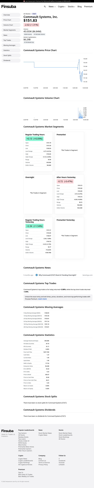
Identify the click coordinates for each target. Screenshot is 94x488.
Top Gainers (22, 433)
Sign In (20, 472)
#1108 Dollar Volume (39, 34)
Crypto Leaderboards (25, 461)
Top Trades (7, 40)
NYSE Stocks (22, 443)
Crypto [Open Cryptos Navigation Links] (61, 6)
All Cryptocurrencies (25, 465)
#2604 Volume (28, 34)
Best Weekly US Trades (26, 476)
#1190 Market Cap (29, 42)
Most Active (22, 445)
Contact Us (42, 461)
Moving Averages (9, 45)
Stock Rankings (64, 437)
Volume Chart (8, 25)
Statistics (6, 50)
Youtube (61, 463)
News (5, 35)
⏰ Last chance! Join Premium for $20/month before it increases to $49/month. (47, 1)
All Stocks (21, 435)
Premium (88, 6)
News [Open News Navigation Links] (52, 6)
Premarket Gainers (24, 449)
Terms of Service (44, 463)
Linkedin (62, 465)
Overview (6, 15)
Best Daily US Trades (25, 475)
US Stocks (27, 14)
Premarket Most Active (26, 447)
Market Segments (9, 30)
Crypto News (43, 435)
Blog (80, 6)
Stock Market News (45, 433)
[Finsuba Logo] (8, 6)
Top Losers (22, 439)
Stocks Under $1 (24, 441)
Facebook (62, 461)
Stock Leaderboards (65, 435)
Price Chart (7, 20)
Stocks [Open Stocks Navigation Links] (71, 6)
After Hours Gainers (25, 451)
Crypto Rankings (24, 463)
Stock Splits (7, 55)
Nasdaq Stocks (23, 437)
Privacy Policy (43, 465)
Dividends (6, 60)
